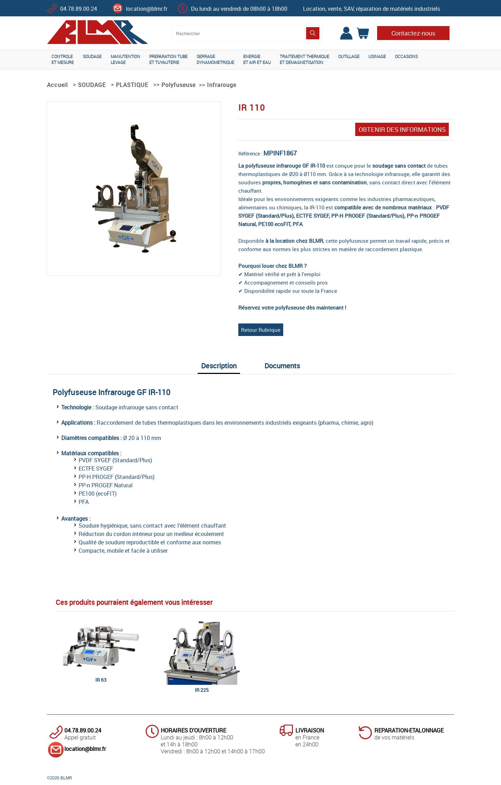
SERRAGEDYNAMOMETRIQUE (215, 59)
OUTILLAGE (348, 56)
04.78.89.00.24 (78, 9)
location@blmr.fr (146, 9)
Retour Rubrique (260, 329)
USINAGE (377, 56)
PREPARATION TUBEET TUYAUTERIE (168, 59)
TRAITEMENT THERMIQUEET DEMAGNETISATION (304, 59)
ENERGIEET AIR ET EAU (257, 59)
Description (219, 365)
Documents (282, 365)
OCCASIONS (406, 56)
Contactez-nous (413, 33)
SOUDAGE (92, 56)
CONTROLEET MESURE (62, 59)
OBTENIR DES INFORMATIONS (402, 129)
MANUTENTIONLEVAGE (125, 59)
